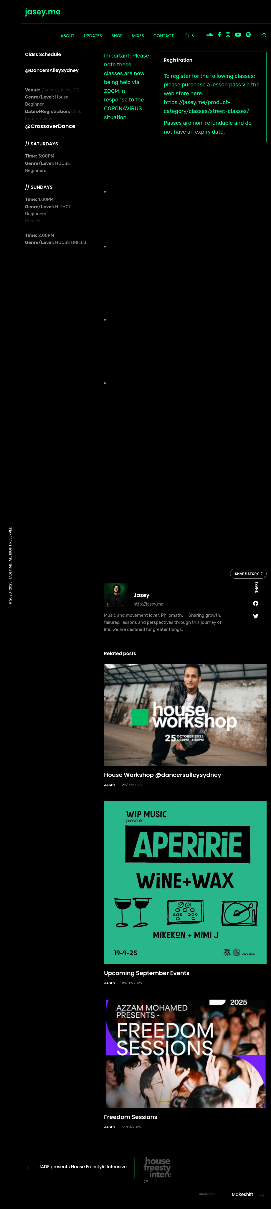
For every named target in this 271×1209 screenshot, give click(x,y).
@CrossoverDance (50, 126)
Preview (44, 118)
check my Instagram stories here (126, 532)
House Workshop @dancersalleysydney (162, 775)
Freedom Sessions (130, 1117)
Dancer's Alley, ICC (60, 90)
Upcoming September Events (146, 973)
